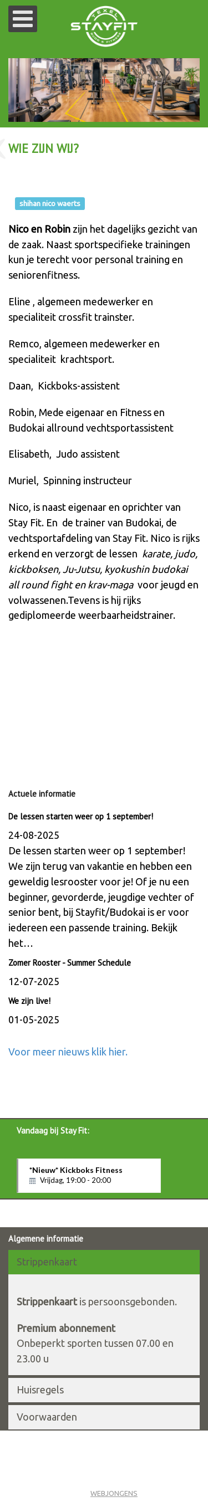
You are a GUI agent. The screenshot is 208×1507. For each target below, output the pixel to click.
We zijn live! (30, 1001)
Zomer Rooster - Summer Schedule (69, 962)
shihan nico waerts (49, 203)
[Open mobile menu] (22, 19)
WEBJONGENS (114, 1493)
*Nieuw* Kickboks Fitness (89, 1175)
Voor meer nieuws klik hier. (68, 1051)
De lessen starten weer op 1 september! (80, 816)
